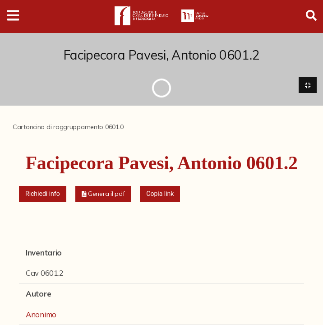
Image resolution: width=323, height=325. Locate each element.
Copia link (160, 193)
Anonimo (41, 314)
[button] (103, 194)
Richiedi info (42, 193)
